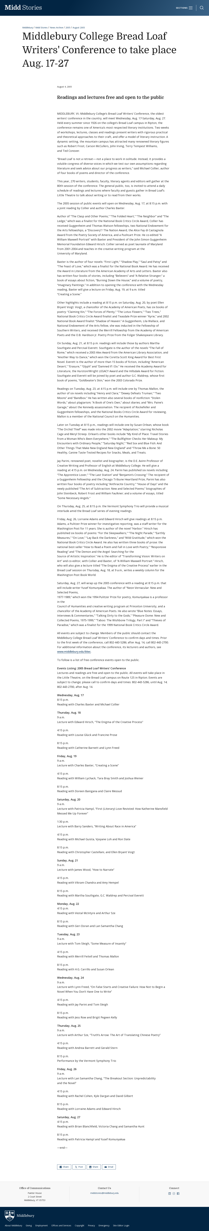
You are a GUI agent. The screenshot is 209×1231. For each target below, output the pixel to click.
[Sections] (184, 8)
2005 (67, 27)
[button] (200, 7)
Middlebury (27, 27)
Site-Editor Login (121, 1225)
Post (79, 1166)
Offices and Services (61, 1225)
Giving (29, 1225)
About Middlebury (13, 1225)
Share (64, 1166)
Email (109, 1166)
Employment (41, 1225)
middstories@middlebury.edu (104, 1193)
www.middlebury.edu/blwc (74, 651)
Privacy (91, 1225)
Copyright (79, 1225)
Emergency (104, 1225)
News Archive (56, 27)
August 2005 (79, 27)
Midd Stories (41, 27)
